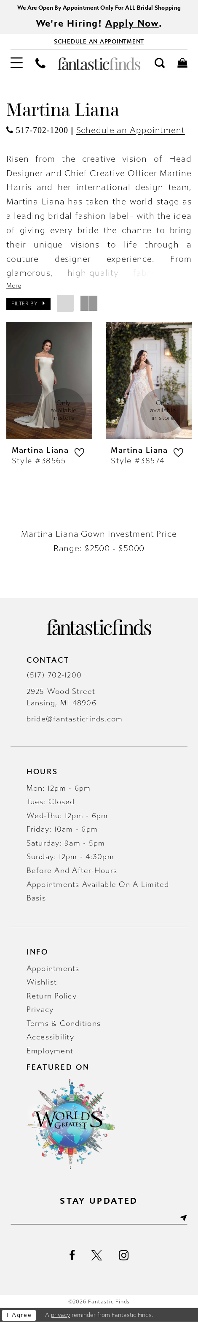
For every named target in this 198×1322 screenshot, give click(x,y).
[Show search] (159, 63)
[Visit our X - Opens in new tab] (96, 1255)
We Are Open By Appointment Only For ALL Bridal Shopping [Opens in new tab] (99, 7)
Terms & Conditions (64, 1023)
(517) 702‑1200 (54, 675)
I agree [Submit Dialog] (19, 1315)
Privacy (40, 1009)
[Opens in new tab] (37, 130)
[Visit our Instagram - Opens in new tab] (123, 1255)
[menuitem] (16, 64)
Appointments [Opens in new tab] (53, 968)
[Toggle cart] (182, 63)
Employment (50, 1051)
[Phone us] (40, 64)
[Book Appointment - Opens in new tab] (99, 41)
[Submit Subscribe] (182, 1218)
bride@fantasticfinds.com (75, 719)
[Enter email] (99, 1218)
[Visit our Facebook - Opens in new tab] (72, 1255)
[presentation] (49, 380)
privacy (60, 1315)
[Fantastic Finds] (99, 63)
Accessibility (50, 1037)
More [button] (13, 286)
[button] (16, 64)
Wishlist (42, 982)
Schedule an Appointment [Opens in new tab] (130, 130)
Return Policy (52, 996)
